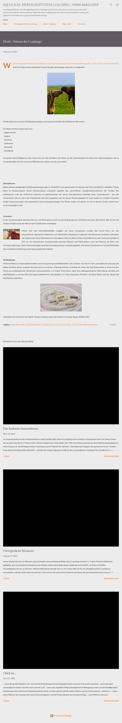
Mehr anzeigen (111, 456)
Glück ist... (9, 673)
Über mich (66, 24)
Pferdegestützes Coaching (25, 24)
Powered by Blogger (61, 715)
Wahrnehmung (90, 325)
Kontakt (81, 24)
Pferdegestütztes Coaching (56, 325)
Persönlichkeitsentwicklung (25, 325)
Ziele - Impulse (49, 24)
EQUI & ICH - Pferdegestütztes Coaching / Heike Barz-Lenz (50, 5)
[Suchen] (111, 4)
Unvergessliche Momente (18, 551)
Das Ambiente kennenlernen (20, 428)
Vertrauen (77, 325)
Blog (5, 24)
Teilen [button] (113, 325)
